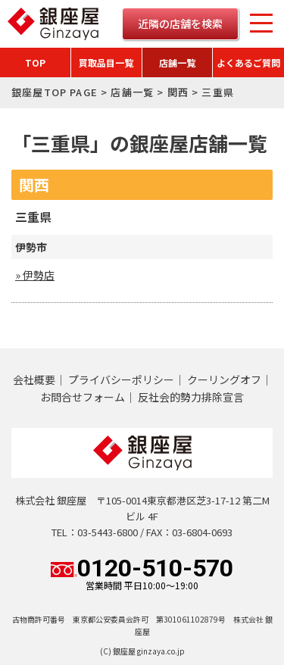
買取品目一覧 (106, 62)
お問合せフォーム (82, 396)
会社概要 (34, 379)
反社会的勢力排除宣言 (191, 396)
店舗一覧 (177, 62)
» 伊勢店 (35, 275)
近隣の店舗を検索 (180, 23)
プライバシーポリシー (121, 379)
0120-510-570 (142, 573)
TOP (35, 62)
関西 (178, 92)
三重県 (33, 217)
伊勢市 (31, 246)
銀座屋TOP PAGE (54, 92)
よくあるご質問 (248, 62)
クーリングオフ (224, 379)
